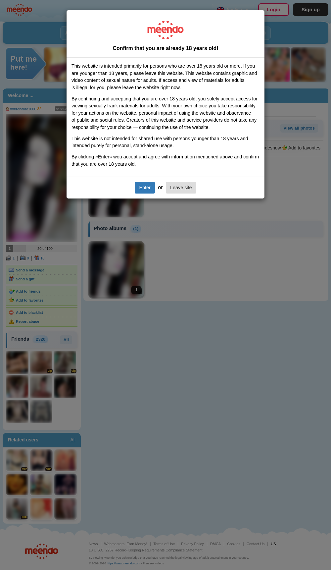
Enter (144, 187)
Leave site (181, 187)
